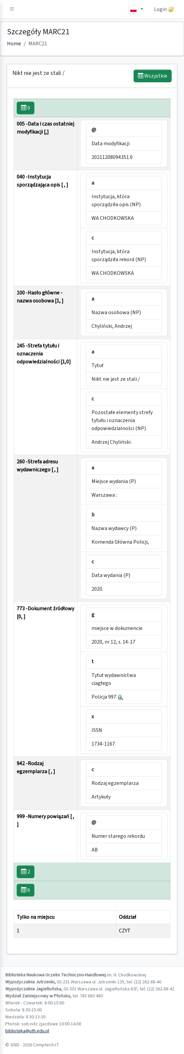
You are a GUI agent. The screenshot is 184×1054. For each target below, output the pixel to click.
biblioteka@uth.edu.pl (27, 1031)
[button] (12, 9)
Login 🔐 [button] (164, 9)
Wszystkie (152, 76)
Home (14, 43)
